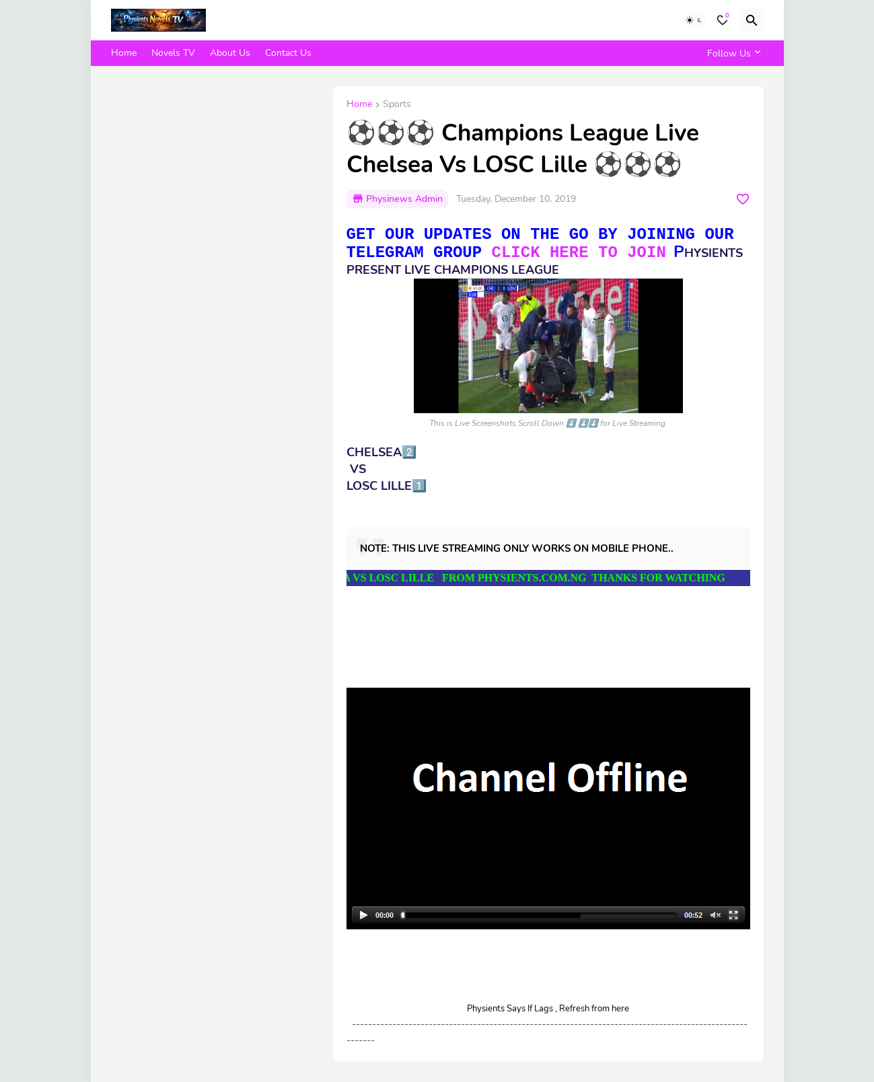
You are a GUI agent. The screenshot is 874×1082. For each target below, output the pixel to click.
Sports (397, 105)
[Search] (752, 20)
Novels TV (173, 52)
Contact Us (288, 52)
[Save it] (742, 199)
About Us (230, 52)
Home (124, 52)
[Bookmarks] (722, 20)
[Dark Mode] (694, 20)
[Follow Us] (732, 53)
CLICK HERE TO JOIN (579, 253)
